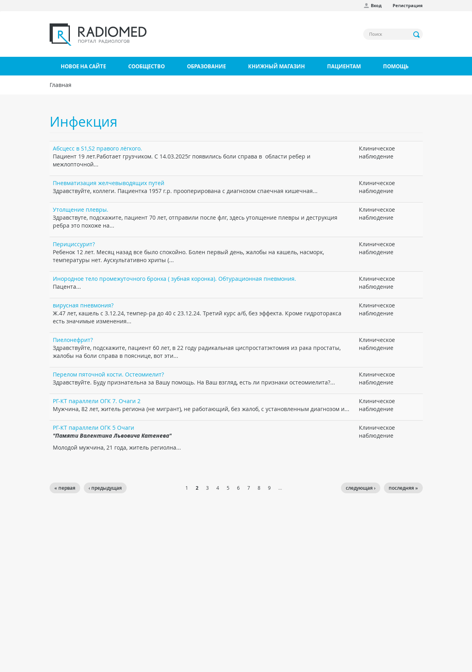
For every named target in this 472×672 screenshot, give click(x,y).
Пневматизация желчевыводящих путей (108, 183)
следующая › (361, 488)
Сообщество (146, 66)
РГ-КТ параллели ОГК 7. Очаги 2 (97, 401)
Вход (376, 5)
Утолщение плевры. (80, 209)
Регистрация (408, 5)
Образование (206, 66)
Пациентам (344, 66)
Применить (417, 35)
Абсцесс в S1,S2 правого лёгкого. (97, 148)
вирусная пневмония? (83, 305)
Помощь (395, 66)
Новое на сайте (83, 66)
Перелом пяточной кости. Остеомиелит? (108, 374)
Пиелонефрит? (73, 340)
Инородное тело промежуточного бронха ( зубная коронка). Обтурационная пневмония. (174, 278)
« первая (64, 488)
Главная (60, 85)
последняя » (403, 488)
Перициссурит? (74, 244)
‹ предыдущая (105, 488)
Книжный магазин (276, 66)
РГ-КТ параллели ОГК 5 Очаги (93, 427)
